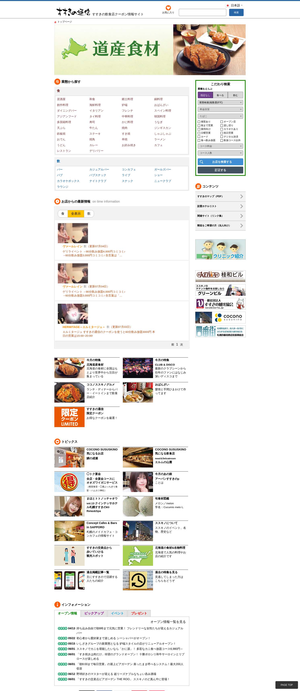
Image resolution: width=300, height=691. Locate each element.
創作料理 (62, 105)
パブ (60, 175)
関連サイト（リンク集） (210, 215)
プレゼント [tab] (139, 566)
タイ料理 (95, 116)
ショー (158, 175)
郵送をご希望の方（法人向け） (214, 225)
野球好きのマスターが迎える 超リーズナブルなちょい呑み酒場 (116, 626)
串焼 (124, 139)
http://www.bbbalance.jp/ (69, 683)
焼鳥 (92, 139)
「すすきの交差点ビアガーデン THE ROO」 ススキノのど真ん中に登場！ (123, 632)
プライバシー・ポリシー (230, 657)
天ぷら (61, 127)
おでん (61, 139)
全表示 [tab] (76, 213)
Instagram (122, 646)
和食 (92, 99)
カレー (93, 145)
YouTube (139, 646)
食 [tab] (62, 213)
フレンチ (127, 110)
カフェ (158, 145)
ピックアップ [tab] (94, 566)
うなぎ (158, 122)
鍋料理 (158, 99)
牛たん (93, 127)
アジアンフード (67, 116)
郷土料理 (127, 99)
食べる (220, 95)
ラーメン (160, 139)
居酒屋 (61, 99)
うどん (61, 145)
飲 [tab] (89, 213)
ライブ (126, 175)
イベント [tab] (117, 566)
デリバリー (96, 150)
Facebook (104, 646)
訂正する (220, 170)
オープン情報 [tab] (67, 566)
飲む (235, 95)
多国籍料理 (64, 122)
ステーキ (95, 133)
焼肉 (124, 127)
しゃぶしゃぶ (162, 133)
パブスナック (97, 175)
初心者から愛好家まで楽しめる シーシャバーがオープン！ (114, 591)
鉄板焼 (61, 133)
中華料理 (127, 116)
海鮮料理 (95, 105)
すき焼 (126, 133)
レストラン (64, 150)
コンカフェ (129, 169)
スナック (127, 180)
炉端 (124, 105)
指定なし (205, 95)
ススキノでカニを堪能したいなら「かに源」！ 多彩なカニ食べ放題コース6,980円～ (130, 602)
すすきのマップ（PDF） (210, 196)
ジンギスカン (162, 127)
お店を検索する (222, 161)
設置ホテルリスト (207, 206)
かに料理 (127, 122)
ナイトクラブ (97, 180)
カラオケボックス (68, 180)
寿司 (92, 122)
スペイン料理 (162, 110)
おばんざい (161, 105)
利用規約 (207, 657)
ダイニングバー (67, 110)
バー (60, 169)
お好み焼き (129, 145)
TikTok (157, 646)
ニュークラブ (162, 180)
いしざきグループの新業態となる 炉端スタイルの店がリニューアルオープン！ (126, 596)
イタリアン (96, 110)
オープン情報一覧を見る (168, 574)
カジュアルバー (99, 169)
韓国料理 (160, 116)
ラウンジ (62, 186)
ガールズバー (162, 169)
